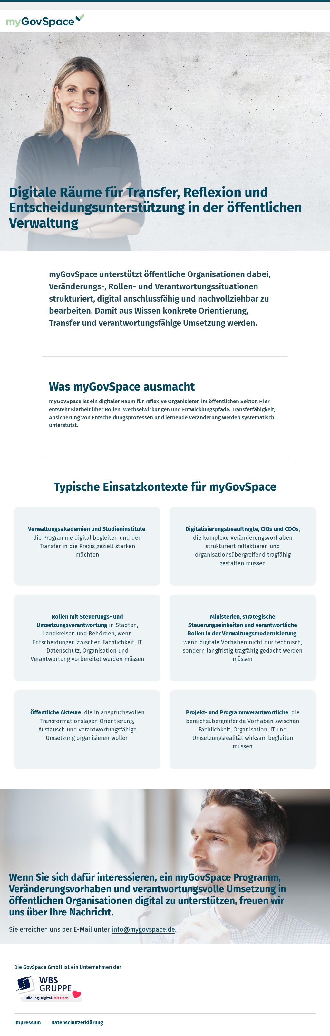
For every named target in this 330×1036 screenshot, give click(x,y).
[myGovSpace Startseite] (45, 20)
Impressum (27, 1023)
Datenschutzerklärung (77, 1023)
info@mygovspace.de (143, 929)
